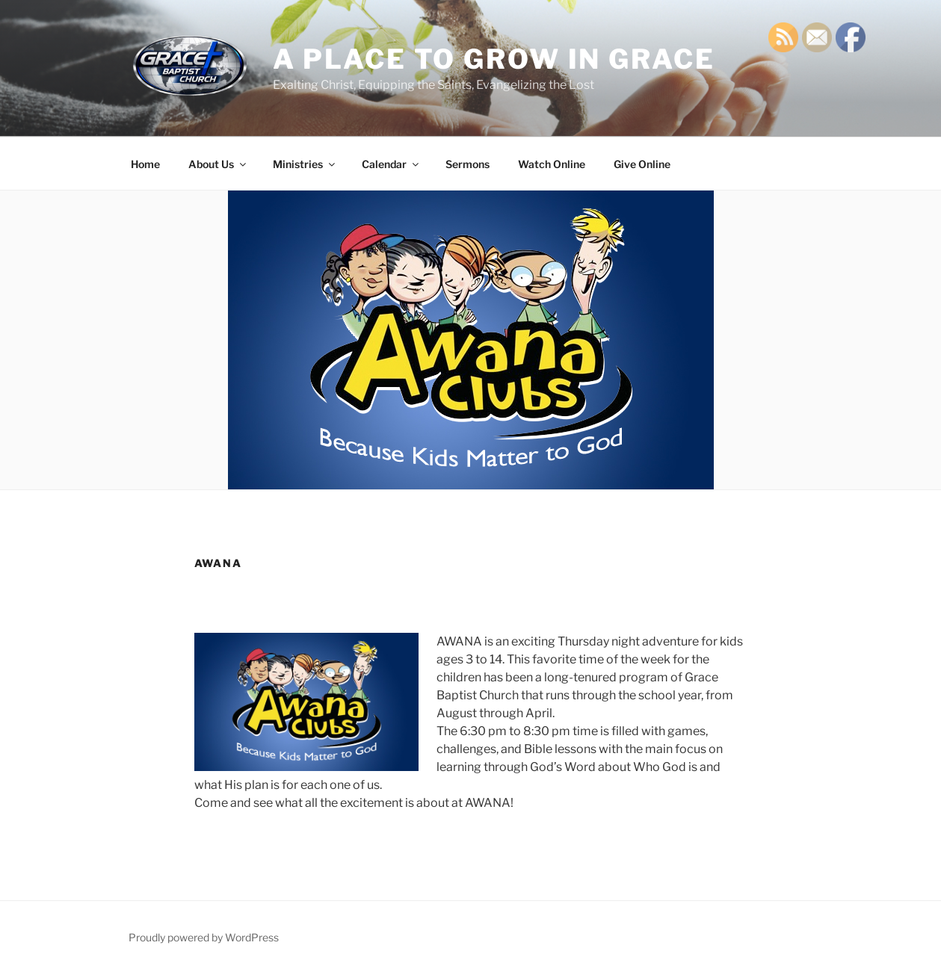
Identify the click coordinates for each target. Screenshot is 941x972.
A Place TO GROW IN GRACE (494, 59)
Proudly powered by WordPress (204, 937)
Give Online (642, 164)
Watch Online (551, 164)
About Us (218, 164)
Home (145, 164)
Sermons (467, 164)
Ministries (305, 164)
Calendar (391, 164)
